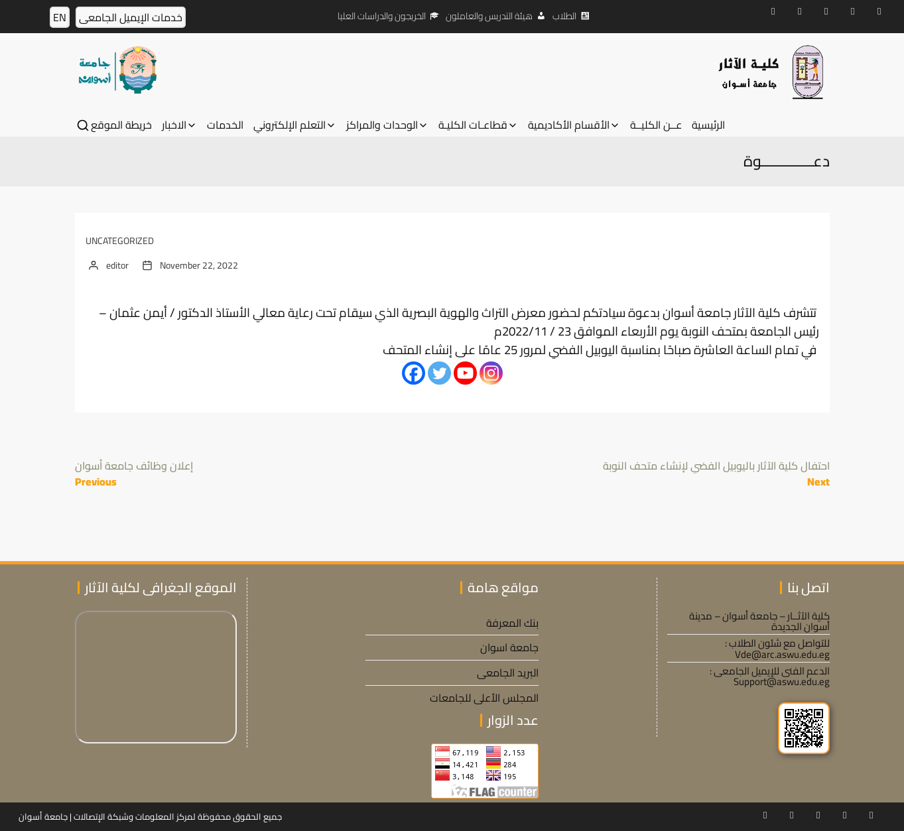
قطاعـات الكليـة (472, 125)
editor (117, 265)
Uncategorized (120, 241)
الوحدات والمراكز (382, 125)
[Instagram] (491, 373)
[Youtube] (465, 373)
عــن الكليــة (656, 125)
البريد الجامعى (508, 672)
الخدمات (225, 125)
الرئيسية (708, 125)
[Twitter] (439, 373)
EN (59, 17)
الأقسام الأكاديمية (569, 125)
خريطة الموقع (121, 125)
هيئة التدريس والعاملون (489, 16)
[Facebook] (413, 373)
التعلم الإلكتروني (289, 125)
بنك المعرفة (512, 623)
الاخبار (174, 125)
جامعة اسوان (509, 647)
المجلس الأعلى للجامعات (484, 698)
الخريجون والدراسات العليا (382, 16)
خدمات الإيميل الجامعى (130, 17)
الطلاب (564, 16)
